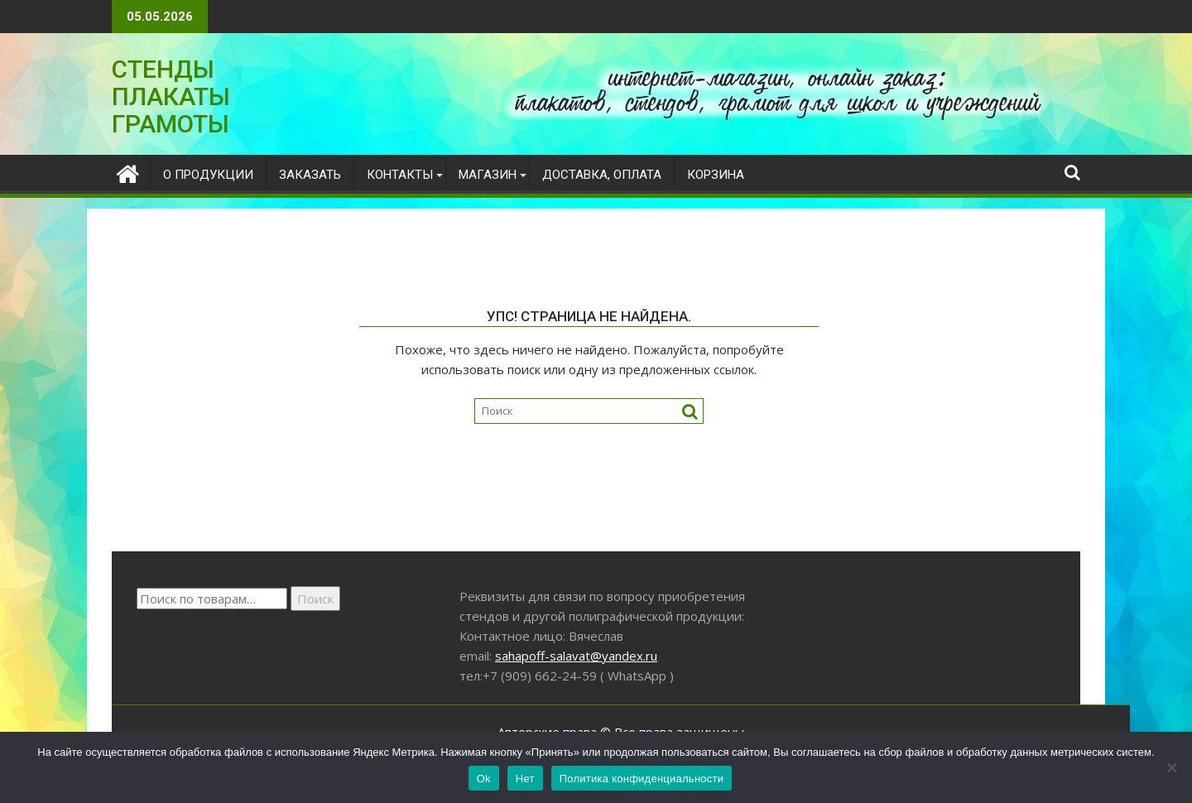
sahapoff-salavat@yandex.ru (576, 655)
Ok (484, 778)
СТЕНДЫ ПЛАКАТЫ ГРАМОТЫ (171, 96)
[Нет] (1171, 767)
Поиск (315, 598)
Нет (525, 778)
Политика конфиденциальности (642, 778)
